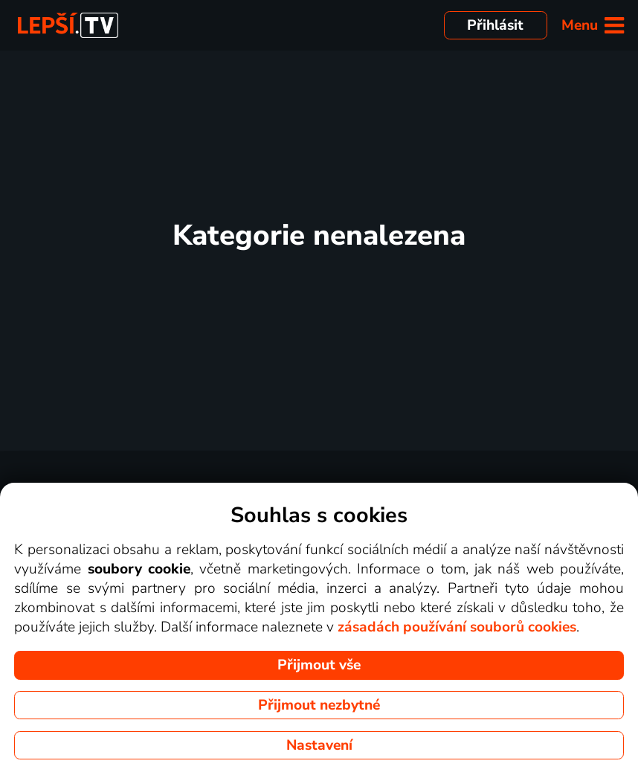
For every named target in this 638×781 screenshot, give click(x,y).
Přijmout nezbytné (319, 705)
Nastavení (319, 745)
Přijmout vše (319, 665)
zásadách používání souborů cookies (457, 627)
